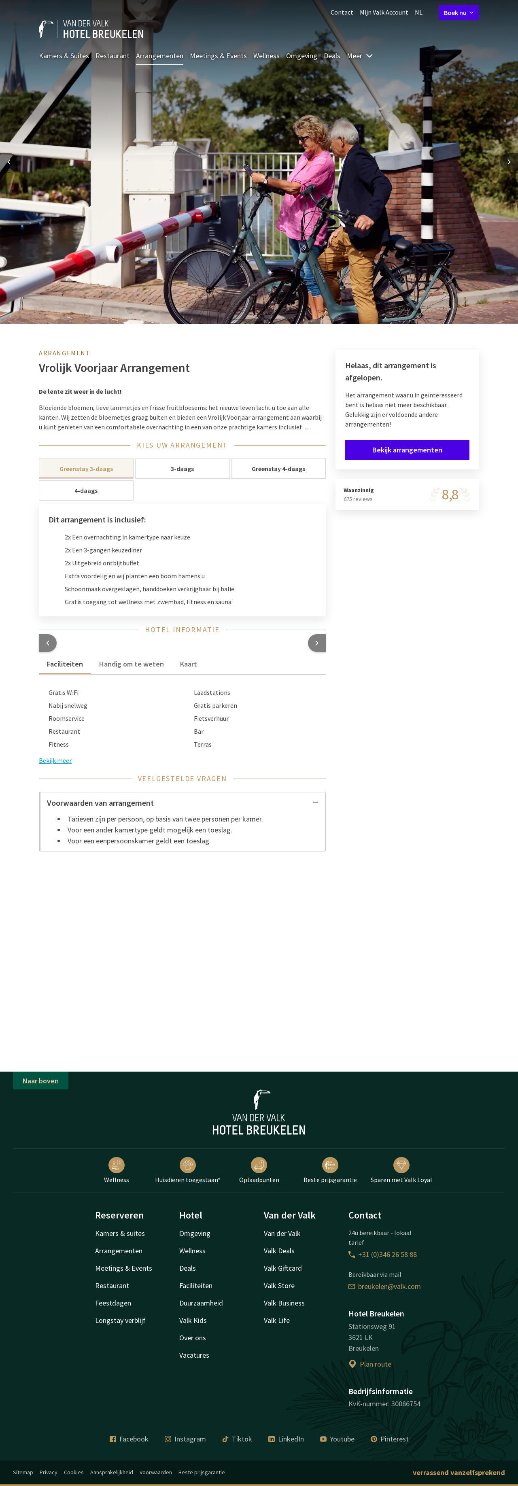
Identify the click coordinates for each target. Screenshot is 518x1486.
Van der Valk (282, 1233)
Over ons (192, 1337)
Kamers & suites (120, 1233)
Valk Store (279, 1285)
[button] (48, 643)
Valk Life (277, 1320)
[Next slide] (509, 162)
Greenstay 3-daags (86, 469)
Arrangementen (159, 55)
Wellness (266, 55)
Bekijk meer (55, 760)
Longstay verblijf (120, 1320)
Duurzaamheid (201, 1303)
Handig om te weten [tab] (131, 664)
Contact (342, 12)
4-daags (86, 490)
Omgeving (301, 55)
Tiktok (237, 1439)
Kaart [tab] (188, 664)
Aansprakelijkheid (111, 1472)
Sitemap (23, 1472)
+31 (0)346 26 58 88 (382, 1254)
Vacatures (194, 1355)
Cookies (74, 1472)
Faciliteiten (195, 1285)
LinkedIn (286, 1439)
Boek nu (459, 12)
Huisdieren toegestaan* (188, 1170)
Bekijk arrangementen (407, 449)
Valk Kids (193, 1320)
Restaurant (113, 55)
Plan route (369, 1364)
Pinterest (390, 1439)
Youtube (337, 1439)
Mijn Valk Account (384, 12)
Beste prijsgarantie (330, 1170)
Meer (360, 55)
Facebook (129, 1439)
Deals (332, 55)
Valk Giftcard (283, 1268)
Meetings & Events (218, 55)
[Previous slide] (9, 162)
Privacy (48, 1472)
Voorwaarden (156, 1472)
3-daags (182, 469)
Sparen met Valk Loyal (401, 1170)
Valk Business (284, 1303)
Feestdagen (113, 1303)
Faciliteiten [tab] (65, 664)
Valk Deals (279, 1250)
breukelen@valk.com (384, 1286)
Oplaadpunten (259, 1170)
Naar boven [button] (41, 1080)
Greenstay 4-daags (278, 469)
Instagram (185, 1439)
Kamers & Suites (64, 55)
